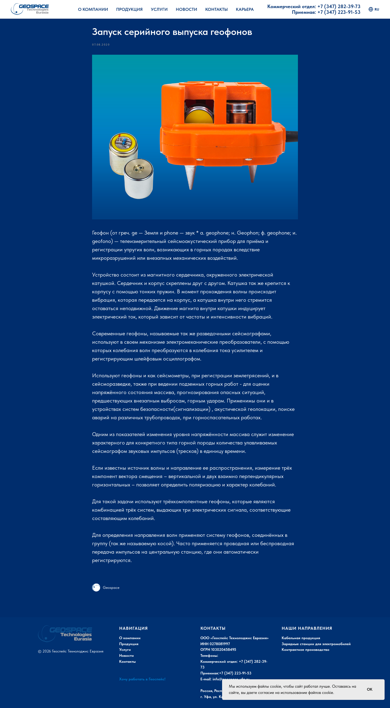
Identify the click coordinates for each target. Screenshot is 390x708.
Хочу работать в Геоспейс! (142, 679)
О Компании (93, 9)
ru (374, 9)
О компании (130, 638)
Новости (186, 9)
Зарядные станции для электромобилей (316, 644)
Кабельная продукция (301, 638)
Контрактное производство (305, 649)
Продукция (129, 9)
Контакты (216, 9)
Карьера (245, 9)
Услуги (159, 9)
